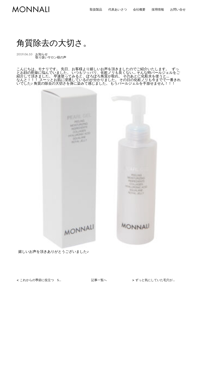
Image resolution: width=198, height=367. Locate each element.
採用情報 (158, 9)
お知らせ (41, 54)
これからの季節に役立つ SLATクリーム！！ (41, 280)
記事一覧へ (99, 280)
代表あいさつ (117, 9)
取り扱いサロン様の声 (50, 57)
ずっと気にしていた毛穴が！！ (156, 280)
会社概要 (139, 9)
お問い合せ (178, 9)
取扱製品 (96, 9)
